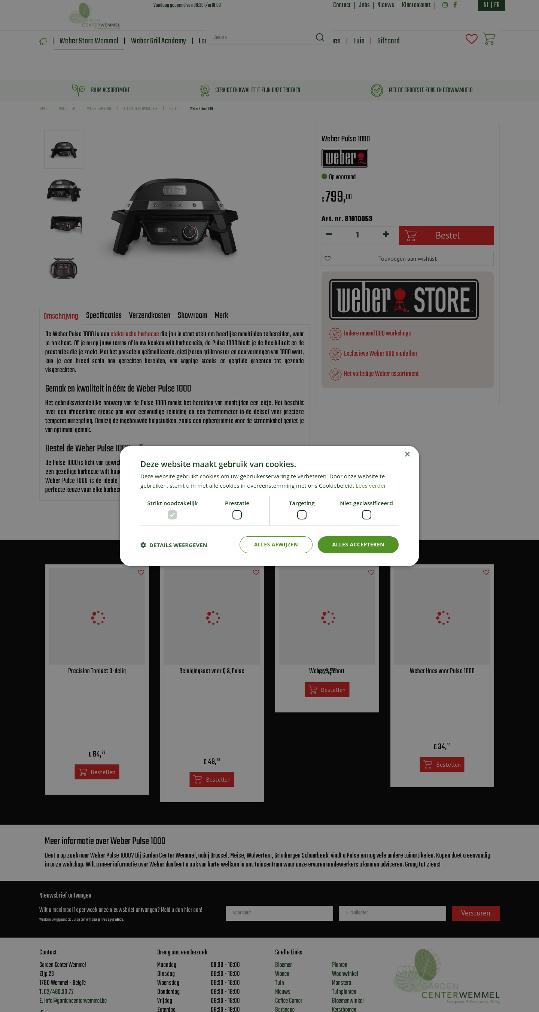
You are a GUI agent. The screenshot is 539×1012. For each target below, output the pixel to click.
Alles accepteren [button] (358, 544)
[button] (173, 545)
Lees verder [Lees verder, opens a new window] (371, 485)
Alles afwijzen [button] (276, 544)
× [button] (407, 454)
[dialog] (269, 506)
